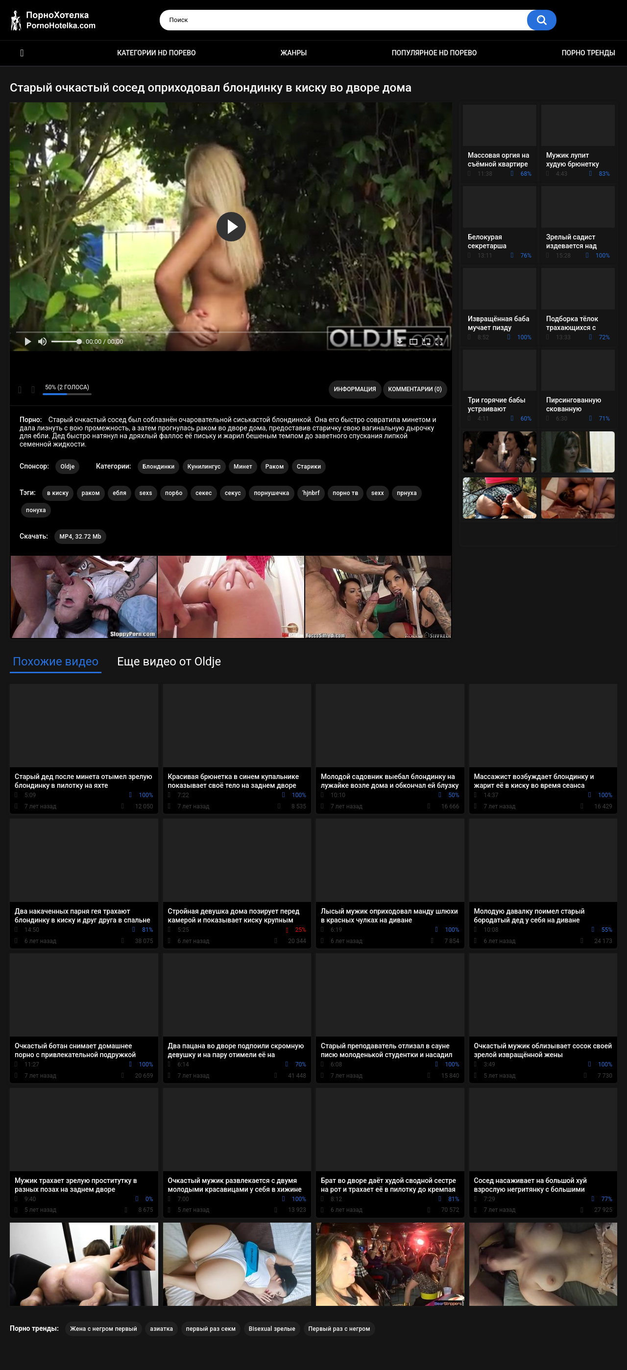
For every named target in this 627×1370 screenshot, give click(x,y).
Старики (309, 466)
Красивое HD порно (22, 53)
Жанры (294, 53)
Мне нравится (20, 390)
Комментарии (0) (415, 389)
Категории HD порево (156, 53)
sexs (146, 493)
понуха (36, 510)
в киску (58, 493)
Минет (243, 466)
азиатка (161, 1328)
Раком (274, 466)
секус (233, 493)
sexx (377, 493)
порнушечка (271, 493)
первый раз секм (211, 1328)
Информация (355, 389)
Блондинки (158, 466)
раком (91, 493)
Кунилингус (204, 466)
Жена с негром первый (103, 1328)
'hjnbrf (311, 493)
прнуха (407, 493)
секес (203, 493)
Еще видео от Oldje (169, 661)
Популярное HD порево (434, 53)
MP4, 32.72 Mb (80, 536)
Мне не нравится (32, 390)
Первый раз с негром (339, 1328)
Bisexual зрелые (272, 1328)
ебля (119, 493)
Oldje (67, 466)
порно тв (345, 493)
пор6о (174, 493)
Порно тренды (588, 53)
